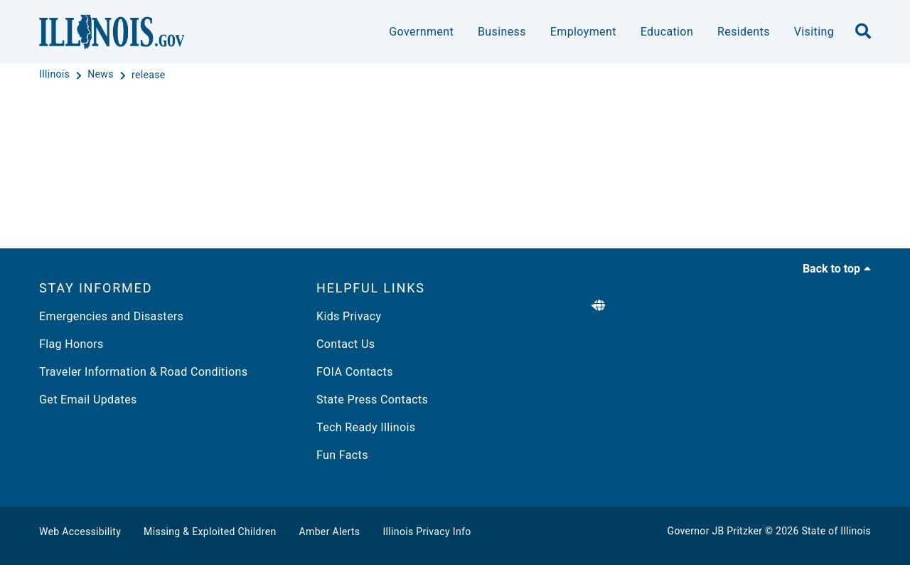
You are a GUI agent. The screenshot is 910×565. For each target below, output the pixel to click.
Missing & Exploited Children (210, 531)
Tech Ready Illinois (365, 427)
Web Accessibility (80, 531)
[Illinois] (56, 74)
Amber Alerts (329, 531)
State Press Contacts (372, 399)
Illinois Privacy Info (426, 531)
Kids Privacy (348, 316)
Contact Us (345, 344)
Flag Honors (71, 344)
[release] (149, 74)
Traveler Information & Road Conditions (143, 372)
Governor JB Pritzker (715, 531)
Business (502, 31)
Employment (583, 31)
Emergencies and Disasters (111, 316)
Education (667, 31)
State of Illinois (836, 531)
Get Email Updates (88, 399)
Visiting (814, 31)
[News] (101, 74)
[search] (863, 32)
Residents (743, 31)
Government (421, 31)
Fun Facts (342, 455)
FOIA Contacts (354, 372)
